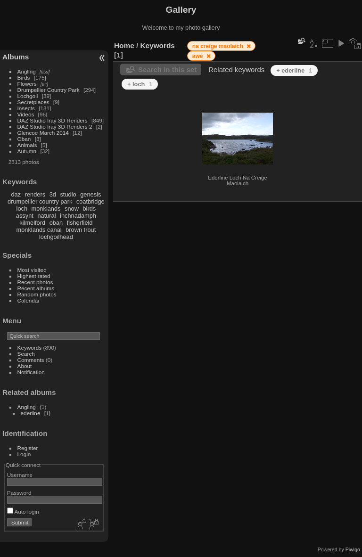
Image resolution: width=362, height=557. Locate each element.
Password (19, 493)
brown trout (81, 229)
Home (124, 45)
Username (20, 475)
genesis (90, 194)
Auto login (23, 511)
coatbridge (90, 201)
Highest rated (33, 276)
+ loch (139, 84)
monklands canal (39, 229)
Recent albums (35, 288)
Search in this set (167, 70)
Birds (23, 77)
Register (27, 448)
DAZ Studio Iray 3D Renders (52, 120)
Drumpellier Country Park (48, 90)
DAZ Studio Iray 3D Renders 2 (54, 126)
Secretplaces (33, 102)
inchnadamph (78, 215)
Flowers (27, 84)
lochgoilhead (56, 236)
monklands (46, 208)
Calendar (28, 300)
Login (24, 454)
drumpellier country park (40, 201)
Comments (30, 360)
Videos (25, 114)
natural (46, 215)
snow (72, 208)
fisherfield (80, 222)
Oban (24, 139)
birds (89, 208)
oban (56, 222)
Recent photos (35, 282)
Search (26, 354)
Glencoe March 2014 (43, 133)
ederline (31, 413)
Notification (31, 372)
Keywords (29, 347)
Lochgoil (27, 96)
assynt (24, 215)
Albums (15, 57)
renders (35, 194)
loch (21, 208)
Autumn (27, 151)
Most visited (32, 270)
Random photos (37, 294)
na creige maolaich (218, 46)
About (24, 366)
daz (16, 194)
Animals (27, 145)
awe (198, 56)
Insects (26, 108)
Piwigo (353, 549)
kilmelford (32, 222)
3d (52, 194)
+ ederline (294, 70)
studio (68, 194)
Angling (26, 71)
